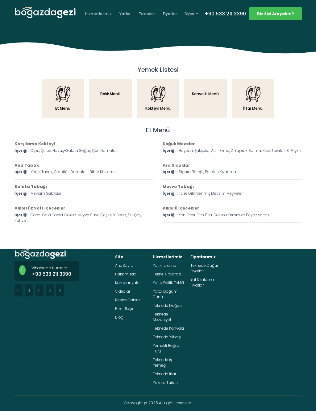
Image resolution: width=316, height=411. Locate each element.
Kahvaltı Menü (205, 93)
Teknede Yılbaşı (167, 337)
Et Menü (62, 98)
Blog (119, 317)
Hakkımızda (125, 274)
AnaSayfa (124, 265)
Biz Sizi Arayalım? (275, 13)
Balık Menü (110, 93)
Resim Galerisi (128, 300)
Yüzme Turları (165, 382)
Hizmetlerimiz (98, 13)
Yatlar (125, 13)
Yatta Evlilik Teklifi (168, 282)
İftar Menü (253, 98)
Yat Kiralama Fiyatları (202, 282)
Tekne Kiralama (167, 274)
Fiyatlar (170, 13)
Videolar (122, 291)
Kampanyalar (128, 282)
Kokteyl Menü (158, 98)
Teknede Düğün (167, 305)
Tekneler (147, 13)
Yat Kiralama (164, 265)
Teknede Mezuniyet (162, 316)
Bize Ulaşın (125, 308)
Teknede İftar (164, 373)
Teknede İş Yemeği (162, 362)
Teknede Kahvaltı (168, 328)
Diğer (190, 13)
